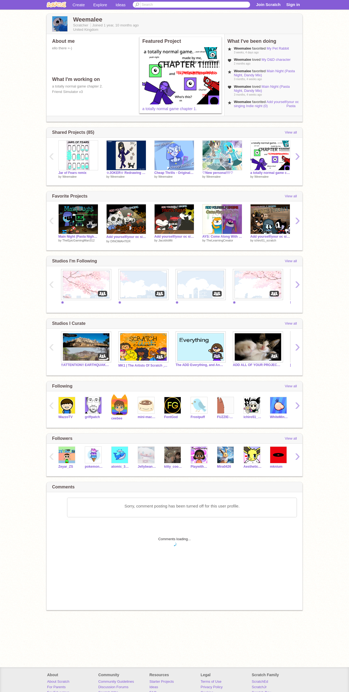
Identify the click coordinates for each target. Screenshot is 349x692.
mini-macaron (147, 417)
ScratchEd (260, 681)
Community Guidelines (116, 681)
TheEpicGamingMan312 (78, 240)
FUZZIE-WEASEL (226, 417)
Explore (100, 4)
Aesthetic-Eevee (252, 467)
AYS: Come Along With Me (222, 236)
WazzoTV (65, 417)
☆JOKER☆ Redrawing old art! (126, 173)
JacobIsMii (165, 240)
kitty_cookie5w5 (173, 467)
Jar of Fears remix (72, 173)
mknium (276, 467)
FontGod (171, 417)
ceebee (116, 418)
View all (291, 132)
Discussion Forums (113, 687)
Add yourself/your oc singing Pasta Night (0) (174, 236)
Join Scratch (268, 4)
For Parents (56, 687)
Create (79, 4)
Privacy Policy (212, 687)
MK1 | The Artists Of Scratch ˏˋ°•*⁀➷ (142, 365)
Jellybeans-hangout (147, 467)
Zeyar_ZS (65, 467)
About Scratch (58, 681)
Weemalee (69, 176)
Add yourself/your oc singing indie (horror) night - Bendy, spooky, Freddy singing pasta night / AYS (270, 236)
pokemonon (94, 467)
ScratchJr (259, 687)
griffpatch (92, 417)
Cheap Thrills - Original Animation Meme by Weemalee (174, 173)
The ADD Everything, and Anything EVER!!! (200, 365)
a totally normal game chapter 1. (169, 109)
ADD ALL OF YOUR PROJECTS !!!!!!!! (257, 365)
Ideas (121, 4)
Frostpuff (198, 417)
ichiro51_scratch (265, 240)
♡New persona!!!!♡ (217, 173)
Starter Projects (161, 681)
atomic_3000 (120, 467)
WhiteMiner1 (279, 417)
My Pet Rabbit (278, 48)
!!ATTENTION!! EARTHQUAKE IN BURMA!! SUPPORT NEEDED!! (85, 365)
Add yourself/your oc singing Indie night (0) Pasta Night (266, 106)
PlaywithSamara (200, 467)
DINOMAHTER (120, 241)
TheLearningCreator (219, 240)
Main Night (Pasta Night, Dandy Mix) (262, 88)
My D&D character (275, 60)
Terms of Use (211, 681)
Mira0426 (224, 467)
